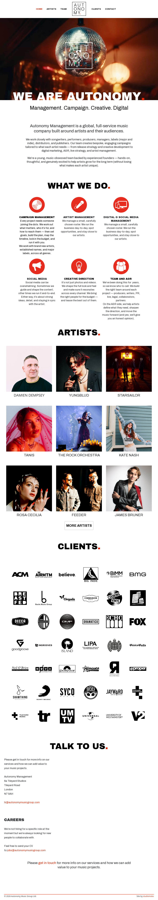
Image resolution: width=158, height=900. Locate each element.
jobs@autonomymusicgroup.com (26, 850)
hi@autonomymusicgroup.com (22, 802)
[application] (79, 55)
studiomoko (148, 896)
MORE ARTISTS (79, 525)
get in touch (47, 863)
